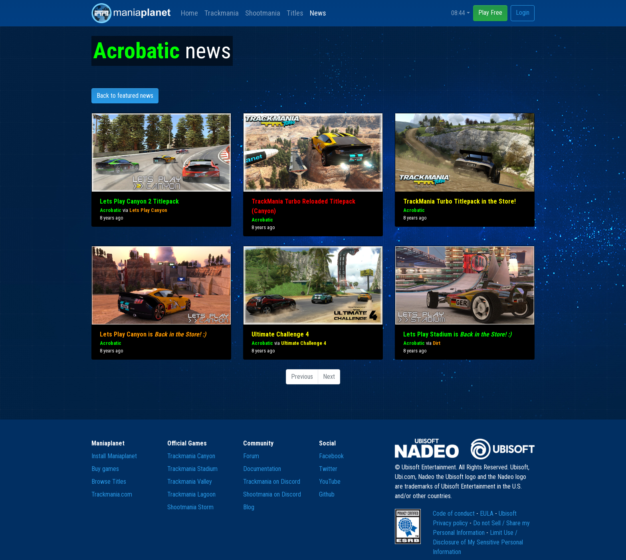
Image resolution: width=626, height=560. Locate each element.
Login (522, 12)
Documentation (262, 469)
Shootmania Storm (190, 507)
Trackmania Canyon (191, 456)
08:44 (458, 13)
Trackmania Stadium (192, 469)
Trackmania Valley (189, 481)
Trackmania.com (111, 494)
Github (327, 494)
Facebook (331, 456)
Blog (248, 507)
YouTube (330, 481)
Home (189, 13)
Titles (295, 13)
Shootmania (262, 13)
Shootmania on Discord (272, 494)
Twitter (328, 469)
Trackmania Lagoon (191, 494)
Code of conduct (454, 513)
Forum (251, 456)
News (318, 13)
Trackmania (221, 13)
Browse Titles (108, 481)
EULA (487, 513)
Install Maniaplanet (114, 456)
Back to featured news (125, 95)
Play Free (490, 12)
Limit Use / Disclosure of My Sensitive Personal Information (478, 542)
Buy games (105, 469)
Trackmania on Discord (271, 481)
